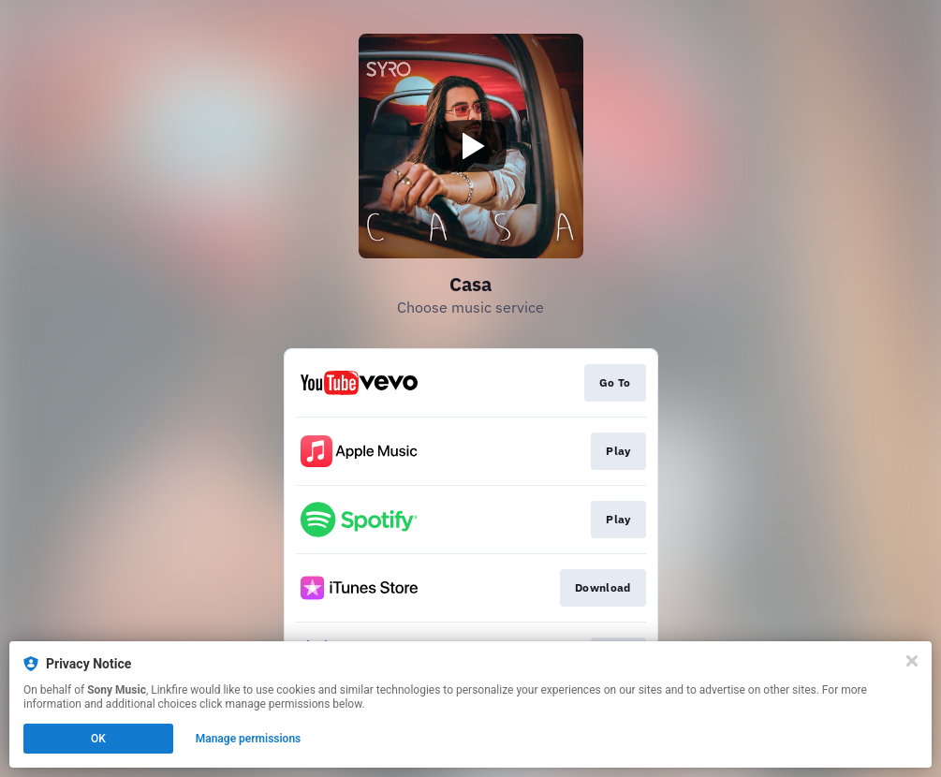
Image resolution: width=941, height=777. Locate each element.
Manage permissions (248, 738)
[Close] (912, 661)
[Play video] (471, 146)
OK (98, 738)
